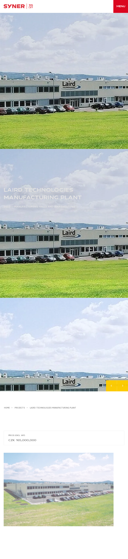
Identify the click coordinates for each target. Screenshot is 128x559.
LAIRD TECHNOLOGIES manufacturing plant (53, 407)
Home (7, 407)
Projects (20, 407)
